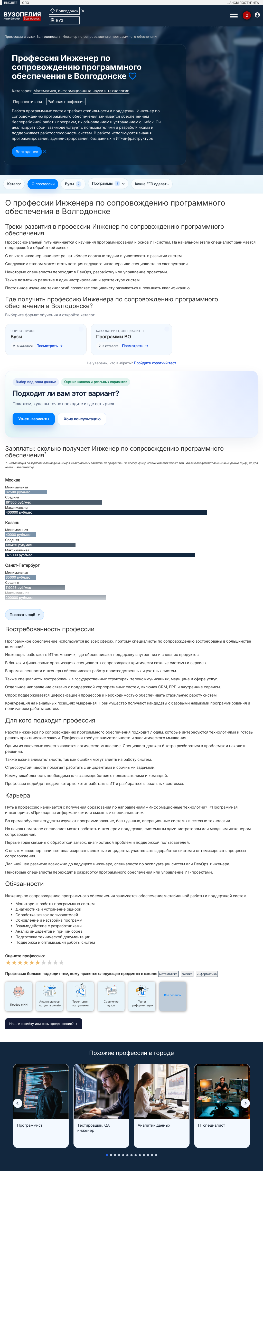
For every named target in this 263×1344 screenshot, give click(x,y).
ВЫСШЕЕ (10, 3)
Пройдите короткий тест (155, 363)
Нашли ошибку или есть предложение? (41, 1024)
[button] (17, 1103)
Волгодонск (27, 151)
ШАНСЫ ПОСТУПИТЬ (243, 3)
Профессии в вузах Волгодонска (31, 36)
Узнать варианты (33, 419)
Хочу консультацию (82, 419)
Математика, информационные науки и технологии (81, 90)
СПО (25, 3)
